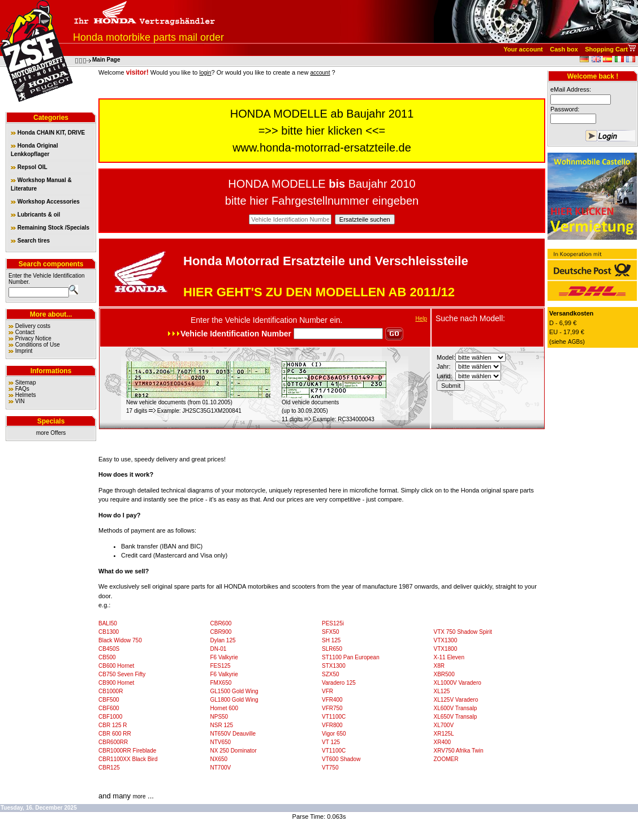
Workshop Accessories (45, 201)
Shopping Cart (606, 49)
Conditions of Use (37, 345)
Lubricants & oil (35, 214)
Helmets (25, 395)
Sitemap (25, 382)
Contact (25, 332)
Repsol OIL (29, 167)
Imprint (24, 351)
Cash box (564, 49)
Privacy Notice (33, 338)
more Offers (51, 433)
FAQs (22, 389)
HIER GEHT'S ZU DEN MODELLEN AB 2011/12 (319, 292)
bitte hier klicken (321, 130)
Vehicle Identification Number (276, 320)
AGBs (575, 342)
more (139, 796)
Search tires (30, 240)
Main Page (106, 60)
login (205, 73)
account (320, 73)
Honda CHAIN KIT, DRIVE (48, 132)
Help (421, 319)
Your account (522, 49)
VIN (20, 401)
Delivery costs (32, 326)
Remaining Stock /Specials (50, 227)
